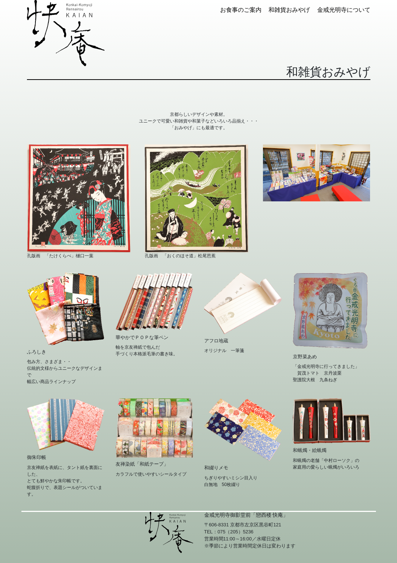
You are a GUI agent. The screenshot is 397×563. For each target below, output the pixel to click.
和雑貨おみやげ (289, 10)
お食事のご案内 (240, 10)
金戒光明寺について (343, 10)
